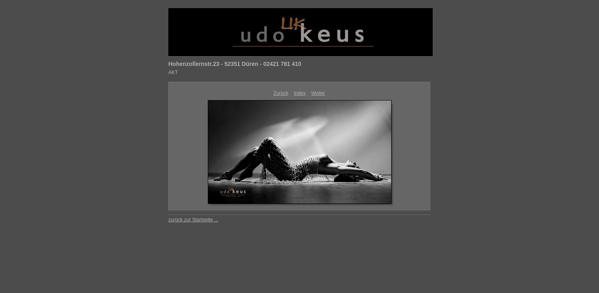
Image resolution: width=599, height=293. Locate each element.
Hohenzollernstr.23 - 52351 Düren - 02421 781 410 (234, 64)
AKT (173, 72)
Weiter (318, 93)
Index (299, 93)
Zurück (280, 93)
